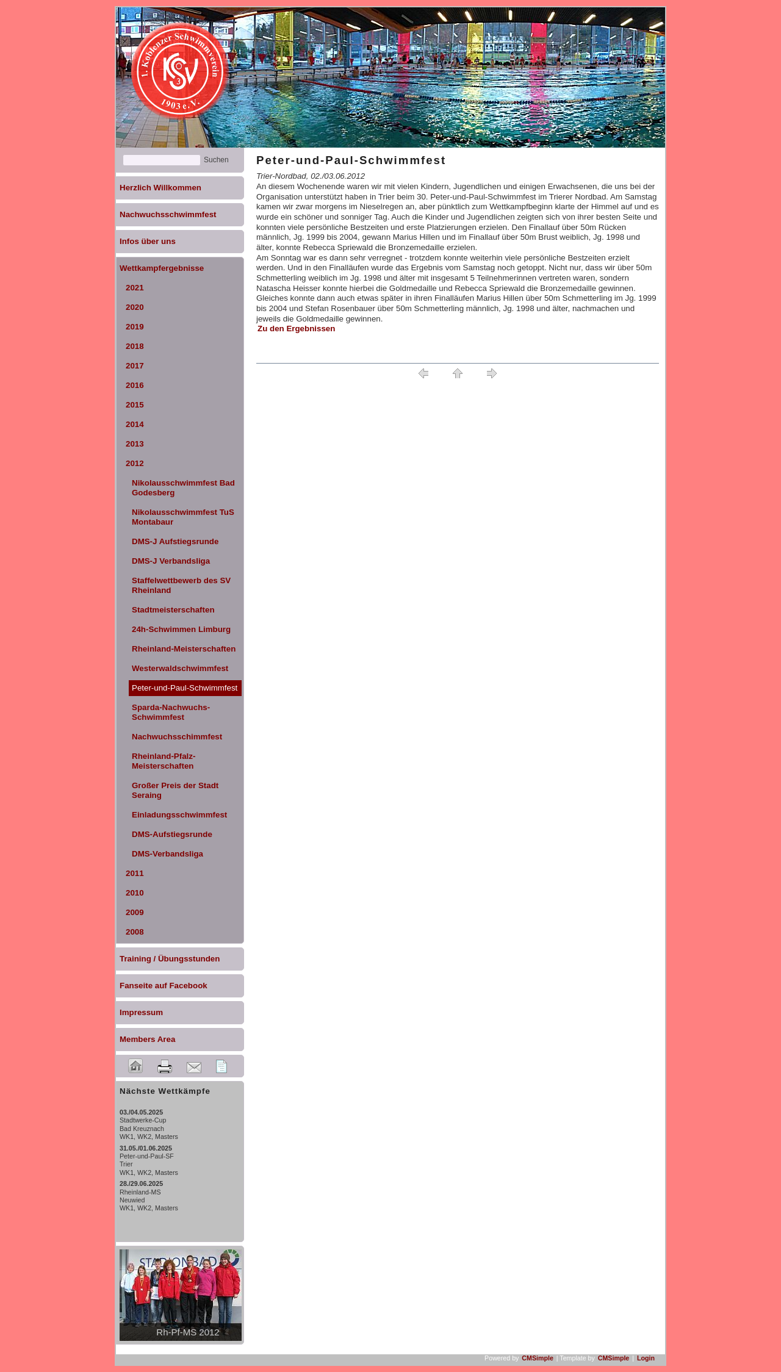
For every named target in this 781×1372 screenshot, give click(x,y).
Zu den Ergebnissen (296, 328)
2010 (135, 892)
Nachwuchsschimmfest (177, 736)
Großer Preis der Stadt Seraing (175, 790)
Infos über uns (148, 241)
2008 (135, 931)
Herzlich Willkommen (160, 187)
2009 (135, 912)
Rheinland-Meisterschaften (184, 648)
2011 (135, 873)
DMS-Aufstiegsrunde (172, 834)
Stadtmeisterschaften (173, 609)
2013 (135, 443)
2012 (135, 463)
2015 (135, 404)
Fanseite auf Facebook (163, 985)
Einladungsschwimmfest (179, 814)
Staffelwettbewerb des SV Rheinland (181, 585)
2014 (135, 424)
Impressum (141, 1012)
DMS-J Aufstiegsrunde (175, 541)
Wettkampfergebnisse (162, 268)
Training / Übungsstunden (170, 958)
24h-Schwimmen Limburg (181, 629)
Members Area (147, 1039)
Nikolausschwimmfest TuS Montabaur (183, 517)
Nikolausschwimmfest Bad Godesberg (183, 487)
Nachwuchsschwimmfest (168, 214)
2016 (135, 385)
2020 (135, 307)
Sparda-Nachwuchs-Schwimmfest (171, 712)
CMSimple (537, 1358)
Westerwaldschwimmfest (180, 668)
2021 (135, 287)
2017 (135, 365)
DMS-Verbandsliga (167, 853)
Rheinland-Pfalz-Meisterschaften (163, 761)
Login (646, 1358)
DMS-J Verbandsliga (171, 561)
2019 (135, 326)
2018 (135, 346)
